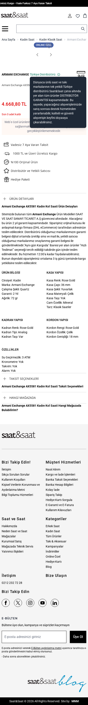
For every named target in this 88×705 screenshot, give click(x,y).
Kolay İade (52, 489)
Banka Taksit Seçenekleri (62, 479)
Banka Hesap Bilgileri (59, 484)
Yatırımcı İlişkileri (12, 551)
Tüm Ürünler (54, 536)
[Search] (83, 29)
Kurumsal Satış (12, 541)
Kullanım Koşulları (13, 479)
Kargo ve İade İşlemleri (60, 474)
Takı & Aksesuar (56, 541)
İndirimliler (52, 551)
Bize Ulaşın (56, 575)
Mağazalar (9, 536)
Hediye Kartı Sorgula (59, 500)
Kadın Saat (27, 39)
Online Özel (53, 556)
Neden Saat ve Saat (14, 531)
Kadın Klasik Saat (50, 39)
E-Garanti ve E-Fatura (60, 505)
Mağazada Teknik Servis (17, 546)
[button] (37, 54)
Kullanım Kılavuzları (58, 510)
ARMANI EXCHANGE (15, 74)
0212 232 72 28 (12, 582)
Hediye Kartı (54, 561)
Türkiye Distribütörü (45, 74)
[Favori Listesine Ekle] (49, 46)
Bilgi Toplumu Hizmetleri (17, 495)
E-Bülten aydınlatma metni (46, 648)
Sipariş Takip (54, 495)
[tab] (44, 199)
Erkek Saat (53, 526)
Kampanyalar (54, 546)
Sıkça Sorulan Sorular (16, 474)
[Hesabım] (70, 16)
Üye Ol (78, 637)
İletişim (6, 469)
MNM (75, 701)
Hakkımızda (9, 526)
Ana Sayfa (8, 39)
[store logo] (14, 15)
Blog (49, 566)
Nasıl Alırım (53, 469)
